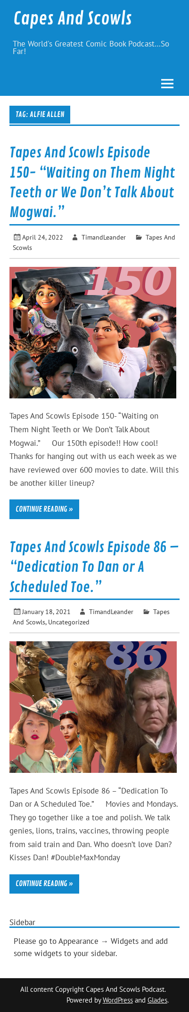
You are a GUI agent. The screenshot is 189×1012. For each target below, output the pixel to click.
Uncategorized (69, 621)
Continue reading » (44, 509)
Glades (157, 1000)
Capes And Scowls (72, 19)
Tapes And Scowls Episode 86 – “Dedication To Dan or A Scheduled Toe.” (94, 567)
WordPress (118, 1000)
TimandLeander (104, 237)
